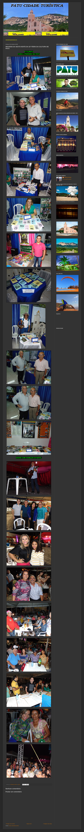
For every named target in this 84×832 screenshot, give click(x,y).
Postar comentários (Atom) (14, 825)
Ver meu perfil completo (67, 179)
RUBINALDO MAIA (67, 177)
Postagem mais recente (10, 823)
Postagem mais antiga (47, 823)
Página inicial (29, 823)
